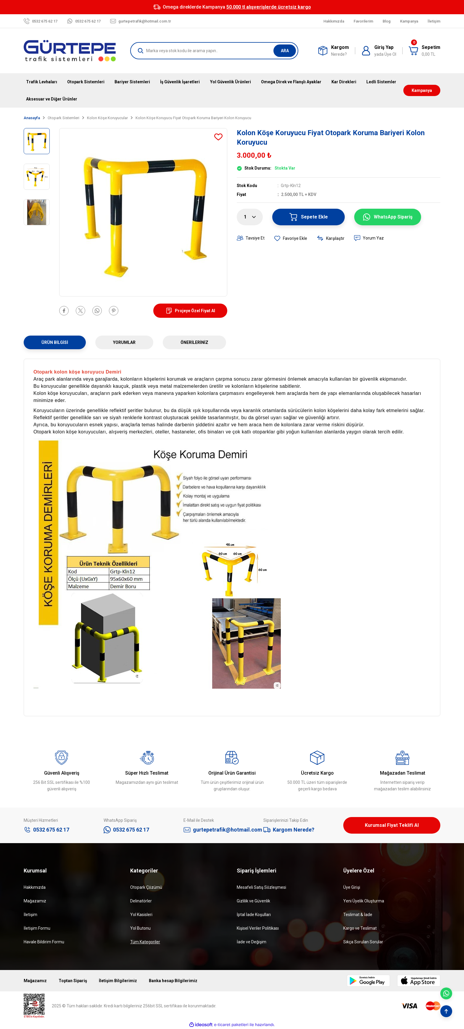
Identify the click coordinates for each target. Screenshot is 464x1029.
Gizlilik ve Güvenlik (253, 901)
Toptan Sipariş (73, 980)
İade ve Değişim (251, 941)
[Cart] (424, 51)
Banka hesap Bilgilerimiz (173, 980)
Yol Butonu (140, 928)
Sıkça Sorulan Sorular (363, 941)
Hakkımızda (35, 887)
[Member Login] (378, 51)
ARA (285, 50)
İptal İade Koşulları (254, 914)
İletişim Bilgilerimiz (118, 980)
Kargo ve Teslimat (360, 928)
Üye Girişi (351, 887)
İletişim (30, 914)
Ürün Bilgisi (54, 342)
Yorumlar (124, 342)
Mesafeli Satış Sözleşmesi (261, 887)
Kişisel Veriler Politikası (258, 928)
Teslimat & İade (357, 914)
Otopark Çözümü (146, 887)
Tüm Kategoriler (145, 941)
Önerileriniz (194, 342)
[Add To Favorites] (218, 137)
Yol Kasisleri (141, 914)
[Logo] (70, 50)
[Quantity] (250, 217)
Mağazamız (35, 901)
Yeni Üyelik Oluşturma (363, 901)
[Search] (214, 50)
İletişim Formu (37, 928)
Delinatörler (141, 901)
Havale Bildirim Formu (44, 941)
